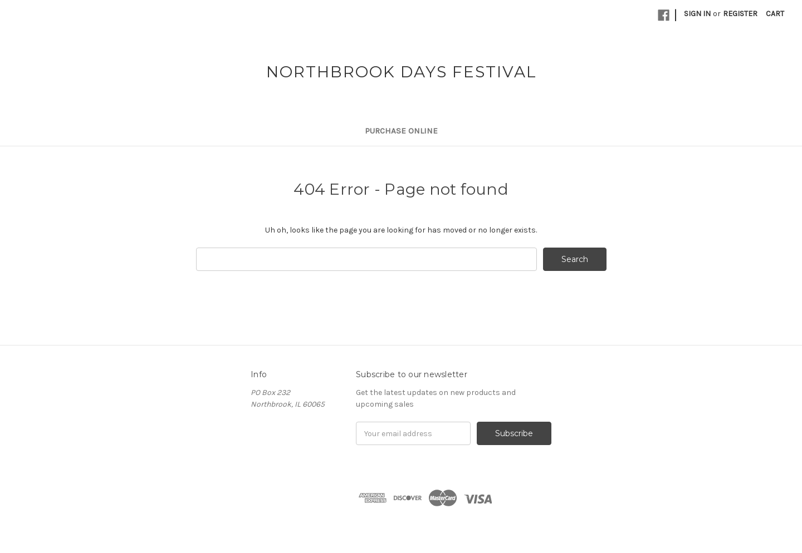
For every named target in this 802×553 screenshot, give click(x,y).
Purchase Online (401, 131)
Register (740, 13)
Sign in (697, 13)
